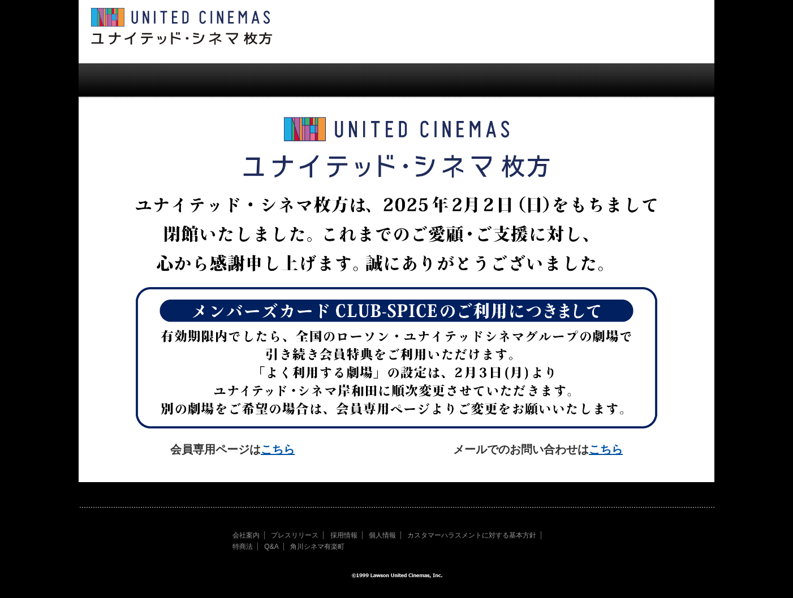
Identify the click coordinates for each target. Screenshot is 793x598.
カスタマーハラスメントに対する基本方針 (471, 535)
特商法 (242, 547)
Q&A (271, 547)
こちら (278, 449)
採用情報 (343, 535)
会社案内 (246, 535)
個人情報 (382, 535)
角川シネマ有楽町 (317, 547)
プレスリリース (294, 535)
